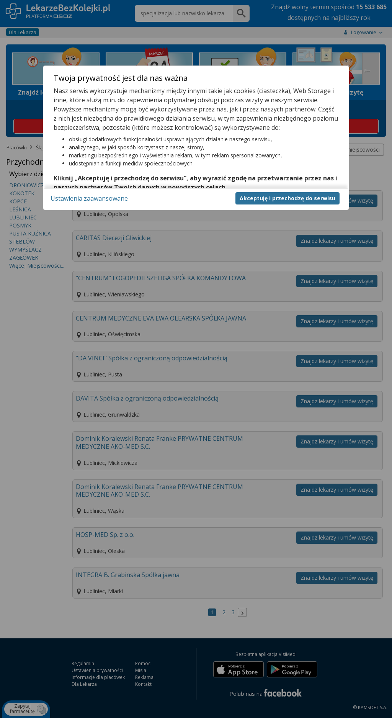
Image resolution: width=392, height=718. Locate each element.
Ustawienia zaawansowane (89, 198)
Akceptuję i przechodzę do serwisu (287, 198)
